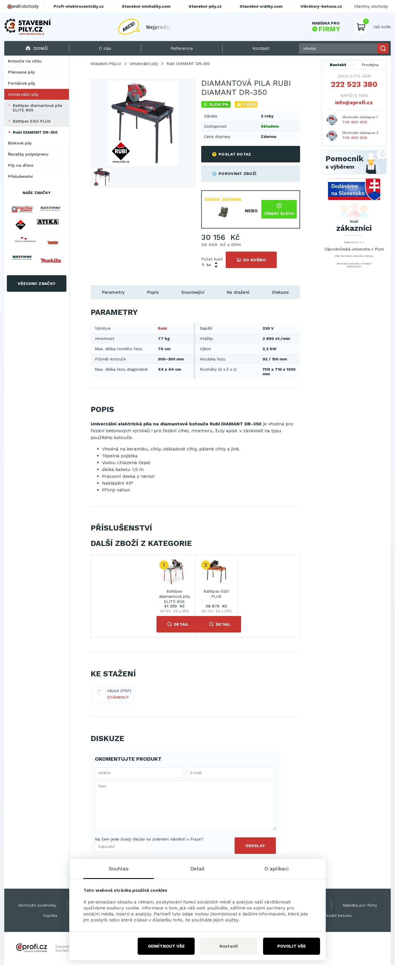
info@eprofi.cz (354, 102)
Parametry (113, 292)
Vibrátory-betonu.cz (321, 6)
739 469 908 (354, 137)
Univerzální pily (23, 94)
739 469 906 (354, 122)
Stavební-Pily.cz (106, 63)
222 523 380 (354, 84)
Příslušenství (20, 176)
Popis (153, 292)
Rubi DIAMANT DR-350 (35, 132)
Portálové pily (21, 83)
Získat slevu (279, 209)
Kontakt (338, 64)
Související (192, 292)
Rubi (162, 328)
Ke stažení (238, 292)
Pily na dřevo (21, 165)
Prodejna (370, 64)
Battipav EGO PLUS (31, 121)
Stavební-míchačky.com (146, 6)
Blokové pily (20, 143)
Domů (36, 48)
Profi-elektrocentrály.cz (79, 6)
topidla (50, 915)
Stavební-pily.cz (205, 6)
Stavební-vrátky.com (261, 6)
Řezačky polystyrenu (28, 154)
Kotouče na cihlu (25, 61)
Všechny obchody (371, 6)
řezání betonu (338, 915)
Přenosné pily (21, 72)
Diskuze (280, 292)
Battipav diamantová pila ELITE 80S (37, 107)
